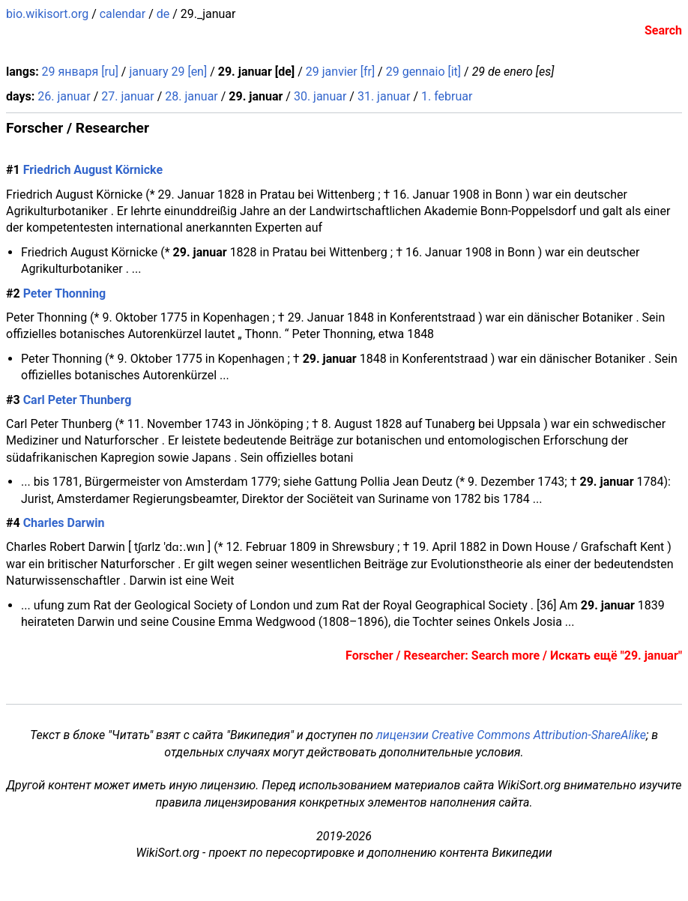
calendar (122, 14)
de (163, 14)
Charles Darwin (64, 523)
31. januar (383, 96)
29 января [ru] (80, 71)
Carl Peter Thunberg (77, 400)
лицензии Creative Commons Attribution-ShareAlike (511, 735)
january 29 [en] (168, 71)
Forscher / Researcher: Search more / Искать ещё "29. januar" (513, 655)
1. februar (446, 96)
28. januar (191, 96)
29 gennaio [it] (423, 71)
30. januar (320, 96)
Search (663, 30)
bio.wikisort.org (47, 14)
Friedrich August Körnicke (93, 170)
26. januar (63, 96)
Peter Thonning (64, 293)
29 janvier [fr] (340, 71)
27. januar (127, 96)
